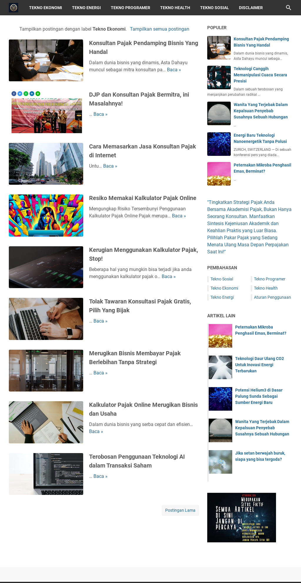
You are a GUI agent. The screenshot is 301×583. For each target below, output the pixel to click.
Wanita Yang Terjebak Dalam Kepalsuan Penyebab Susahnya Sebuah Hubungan (261, 110)
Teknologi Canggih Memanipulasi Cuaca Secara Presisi (260, 74)
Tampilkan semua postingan (159, 29)
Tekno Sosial (214, 7)
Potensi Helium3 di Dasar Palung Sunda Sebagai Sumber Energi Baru (258, 396)
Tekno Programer (130, 7)
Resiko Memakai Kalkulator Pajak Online (142, 198)
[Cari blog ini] (288, 7)
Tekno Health (175, 7)
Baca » (174, 69)
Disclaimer (251, 7)
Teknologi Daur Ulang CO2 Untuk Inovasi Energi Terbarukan (259, 364)
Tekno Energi (86, 7)
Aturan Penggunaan (272, 297)
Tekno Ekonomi (45, 7)
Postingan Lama (180, 510)
